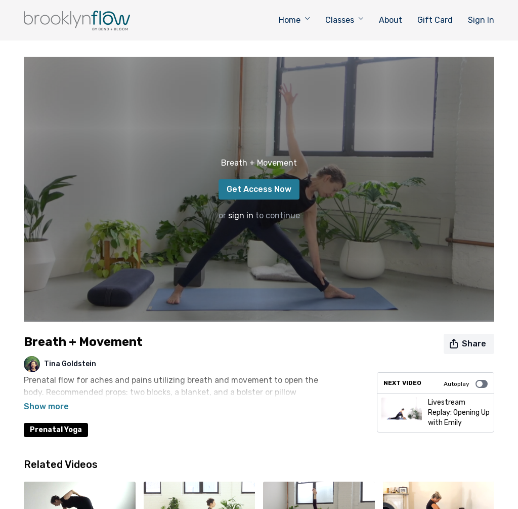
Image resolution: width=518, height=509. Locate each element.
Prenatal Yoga (56, 415)
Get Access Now (259, 189)
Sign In (481, 20)
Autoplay (466, 384)
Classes (344, 20)
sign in (240, 215)
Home (294, 20)
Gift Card (435, 20)
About (390, 20)
